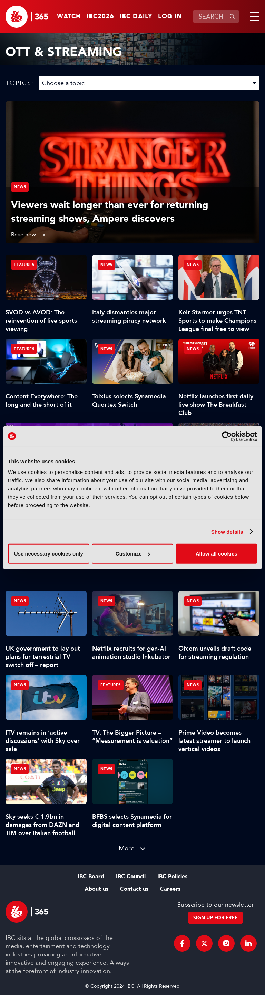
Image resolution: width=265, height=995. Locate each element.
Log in (170, 16)
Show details (227, 532)
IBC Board (91, 876)
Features (24, 264)
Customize (133, 554)
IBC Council (131, 876)
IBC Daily (136, 16)
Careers (170, 889)
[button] (253, 16)
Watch (69, 16)
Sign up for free (215, 917)
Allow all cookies (216, 554)
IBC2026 (100, 16)
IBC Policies (172, 876)
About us (96, 889)
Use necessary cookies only (48, 554)
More (127, 848)
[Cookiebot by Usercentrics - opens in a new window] (227, 436)
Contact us (134, 889)
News (20, 186)
